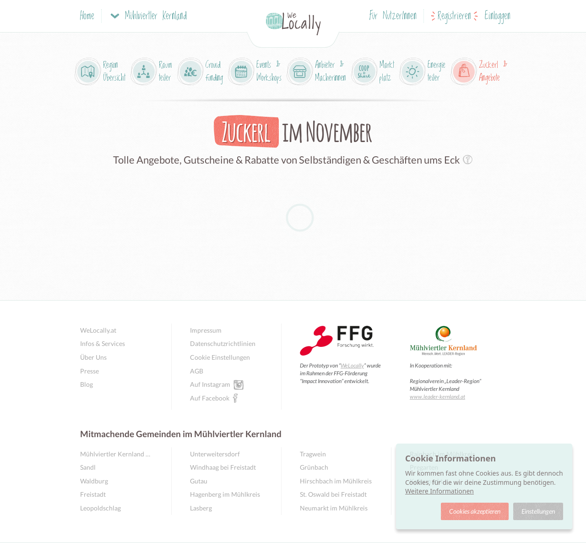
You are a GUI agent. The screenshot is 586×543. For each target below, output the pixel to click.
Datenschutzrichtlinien (222, 343)
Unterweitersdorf (215, 454)
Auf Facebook (209, 397)
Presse (89, 371)
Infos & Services (102, 343)
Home (87, 16)
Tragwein (313, 454)
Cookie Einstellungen (220, 357)
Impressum (206, 330)
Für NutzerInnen (393, 16)
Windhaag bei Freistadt (223, 467)
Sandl (88, 467)
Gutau (198, 481)
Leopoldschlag (100, 508)
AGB (196, 371)
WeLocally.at (98, 330)
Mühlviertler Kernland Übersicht (116, 454)
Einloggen (497, 16)
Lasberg (201, 508)
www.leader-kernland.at (437, 396)
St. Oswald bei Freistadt (333, 494)
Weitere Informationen (439, 491)
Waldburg (94, 481)
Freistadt (93, 494)
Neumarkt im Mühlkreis (334, 508)
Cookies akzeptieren (474, 511)
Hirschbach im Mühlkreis (336, 481)
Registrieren (454, 16)
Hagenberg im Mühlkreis (225, 494)
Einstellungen (538, 511)
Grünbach (314, 467)
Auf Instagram (210, 384)
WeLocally (352, 365)
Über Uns (93, 357)
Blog (86, 384)
